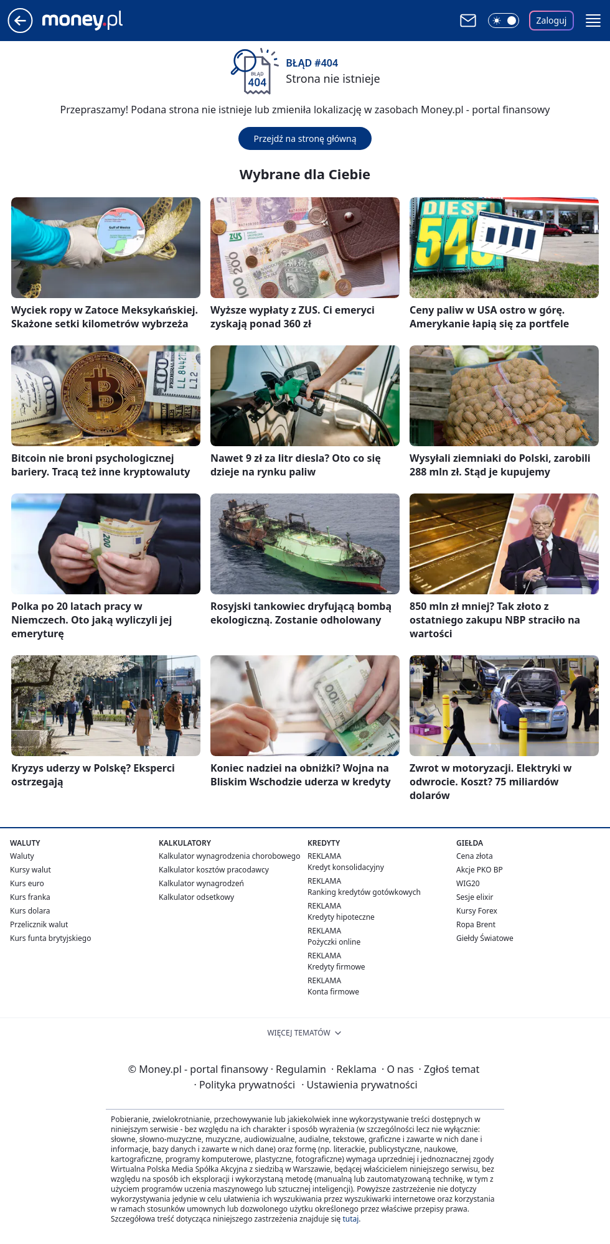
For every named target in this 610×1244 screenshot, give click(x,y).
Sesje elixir (474, 897)
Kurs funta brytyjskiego (50, 938)
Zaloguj (552, 20)
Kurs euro (27, 883)
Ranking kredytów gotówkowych (364, 892)
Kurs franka (30, 897)
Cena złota (474, 856)
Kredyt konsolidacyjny (345, 867)
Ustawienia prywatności (359, 1085)
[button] (593, 20)
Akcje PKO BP (479, 869)
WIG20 (468, 883)
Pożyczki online (333, 942)
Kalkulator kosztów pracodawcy (214, 869)
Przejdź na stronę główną (304, 138)
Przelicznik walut (39, 924)
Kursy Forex (476, 910)
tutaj (350, 1219)
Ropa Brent (475, 924)
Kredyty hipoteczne (341, 917)
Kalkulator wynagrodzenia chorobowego (229, 856)
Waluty (22, 856)
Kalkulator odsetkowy (196, 897)
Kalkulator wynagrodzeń (201, 883)
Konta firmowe (333, 991)
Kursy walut (30, 869)
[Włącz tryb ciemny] (503, 20)
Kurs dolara (30, 910)
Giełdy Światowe (485, 938)
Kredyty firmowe (336, 966)
